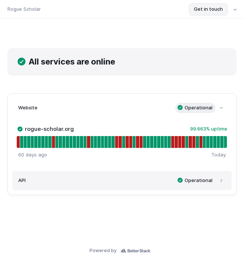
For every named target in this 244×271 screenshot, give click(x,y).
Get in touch (208, 9)
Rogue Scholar (24, 9)
